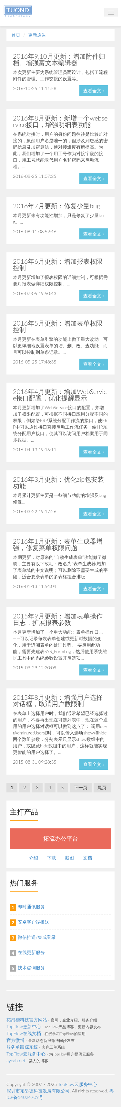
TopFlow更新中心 (23, 1026)
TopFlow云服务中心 (25, 1053)
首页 (15, 35)
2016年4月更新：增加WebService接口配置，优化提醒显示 (60, 394)
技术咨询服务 (31, 967)
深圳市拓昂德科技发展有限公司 (38, 1090)
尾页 (101, 787)
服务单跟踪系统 (22, 1047)
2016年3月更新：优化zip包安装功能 (58, 482)
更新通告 (37, 35)
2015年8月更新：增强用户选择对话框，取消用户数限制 (58, 700)
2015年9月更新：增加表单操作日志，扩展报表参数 (58, 619)
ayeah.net (15, 1060)
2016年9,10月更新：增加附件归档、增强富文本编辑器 (59, 59)
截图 (69, 857)
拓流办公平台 (60, 838)
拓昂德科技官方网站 (26, 1019)
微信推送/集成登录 (37, 937)
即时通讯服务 (31, 906)
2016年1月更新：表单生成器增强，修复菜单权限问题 (58, 544)
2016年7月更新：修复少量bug (56, 206)
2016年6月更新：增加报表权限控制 (58, 264)
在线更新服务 (31, 952)
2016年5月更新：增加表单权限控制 (58, 326)
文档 (87, 857)
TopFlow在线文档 (23, 1033)
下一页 (80, 787)
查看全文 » (93, 90)
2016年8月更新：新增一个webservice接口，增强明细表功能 (60, 121)
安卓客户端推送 (33, 922)
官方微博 (15, 1040)
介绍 (33, 857)
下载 (51, 857)
